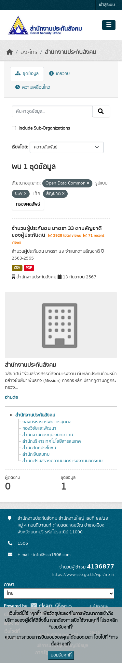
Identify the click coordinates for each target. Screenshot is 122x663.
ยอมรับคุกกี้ (61, 655)
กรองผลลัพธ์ (28, 204)
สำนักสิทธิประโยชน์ (39, 448)
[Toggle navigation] (108, 25)
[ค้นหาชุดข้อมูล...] (52, 111)
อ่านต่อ (11, 397)
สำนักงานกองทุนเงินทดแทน (47, 435)
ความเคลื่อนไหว (32, 87)
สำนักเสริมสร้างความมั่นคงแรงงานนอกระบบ (62, 461)
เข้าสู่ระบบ (107, 5)
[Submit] (101, 111)
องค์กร (28, 52)
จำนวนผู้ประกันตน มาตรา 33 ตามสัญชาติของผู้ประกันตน (57, 231)
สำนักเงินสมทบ (35, 454)
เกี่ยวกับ (59, 73)
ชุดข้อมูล (27, 73)
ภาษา (9, 584)
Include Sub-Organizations (41, 128)
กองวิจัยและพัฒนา (39, 428)
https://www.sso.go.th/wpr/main (83, 574)
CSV (17, 268)
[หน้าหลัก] (10, 52)
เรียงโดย (19, 147)
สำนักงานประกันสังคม (70, 52)
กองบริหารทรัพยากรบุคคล (47, 422)
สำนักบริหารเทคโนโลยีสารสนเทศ (51, 441)
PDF (29, 268)
